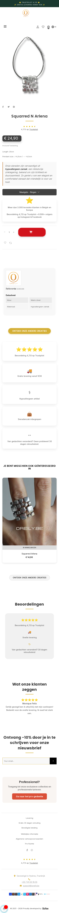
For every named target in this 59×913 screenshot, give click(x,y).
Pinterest (15, 106)
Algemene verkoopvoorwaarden (29, 839)
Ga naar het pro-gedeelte (29, 796)
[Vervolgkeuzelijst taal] (54, 26)
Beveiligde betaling (29, 828)
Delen (4, 106)
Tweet (10, 106)
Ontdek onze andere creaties (29, 331)
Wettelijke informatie (29, 834)
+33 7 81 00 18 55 (29, 882)
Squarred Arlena (29, 554)
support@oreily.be (31, 886)
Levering (29, 818)
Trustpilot (33, 129)
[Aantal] (9, 232)
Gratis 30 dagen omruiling (29, 823)
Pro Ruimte (29, 844)
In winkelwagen (32, 232)
